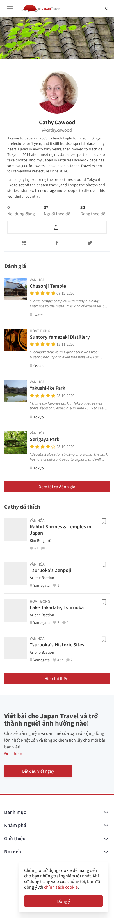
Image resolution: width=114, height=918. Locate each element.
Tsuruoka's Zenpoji (50, 570)
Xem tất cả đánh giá (57, 486)
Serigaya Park (44, 439)
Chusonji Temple (48, 286)
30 (93, 210)
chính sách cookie (61, 887)
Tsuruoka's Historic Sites (57, 644)
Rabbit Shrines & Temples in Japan (60, 529)
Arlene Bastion (42, 578)
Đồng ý (63, 901)
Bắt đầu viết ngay (38, 771)
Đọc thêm (13, 753)
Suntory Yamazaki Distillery (60, 337)
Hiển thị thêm (57, 678)
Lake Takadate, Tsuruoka (57, 607)
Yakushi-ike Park (47, 388)
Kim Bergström (42, 540)
